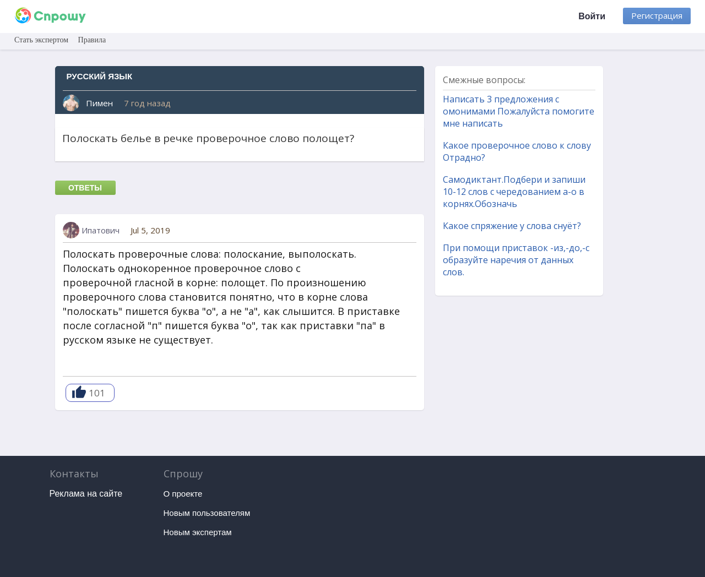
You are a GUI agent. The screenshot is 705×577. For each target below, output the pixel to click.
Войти (591, 16)
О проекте (183, 493)
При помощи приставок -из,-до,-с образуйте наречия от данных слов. (516, 260)
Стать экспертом (41, 40)
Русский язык (100, 76)
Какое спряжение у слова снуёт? (512, 226)
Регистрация (656, 15)
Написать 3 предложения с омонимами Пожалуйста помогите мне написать (518, 111)
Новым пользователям (207, 513)
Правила (92, 40)
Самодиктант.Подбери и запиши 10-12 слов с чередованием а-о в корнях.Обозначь (514, 191)
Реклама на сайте (86, 493)
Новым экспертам (198, 532)
